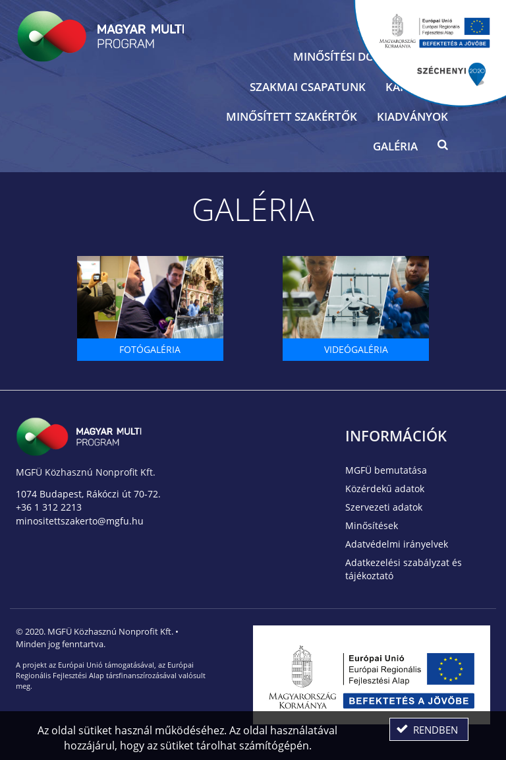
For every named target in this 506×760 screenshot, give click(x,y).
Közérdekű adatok (384, 488)
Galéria (395, 146)
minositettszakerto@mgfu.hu (80, 521)
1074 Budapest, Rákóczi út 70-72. (88, 494)
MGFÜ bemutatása (386, 470)
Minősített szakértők (291, 116)
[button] (443, 148)
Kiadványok (412, 116)
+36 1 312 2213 (49, 507)
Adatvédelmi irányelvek (396, 544)
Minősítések (371, 525)
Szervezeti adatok (383, 507)
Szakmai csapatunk (308, 86)
